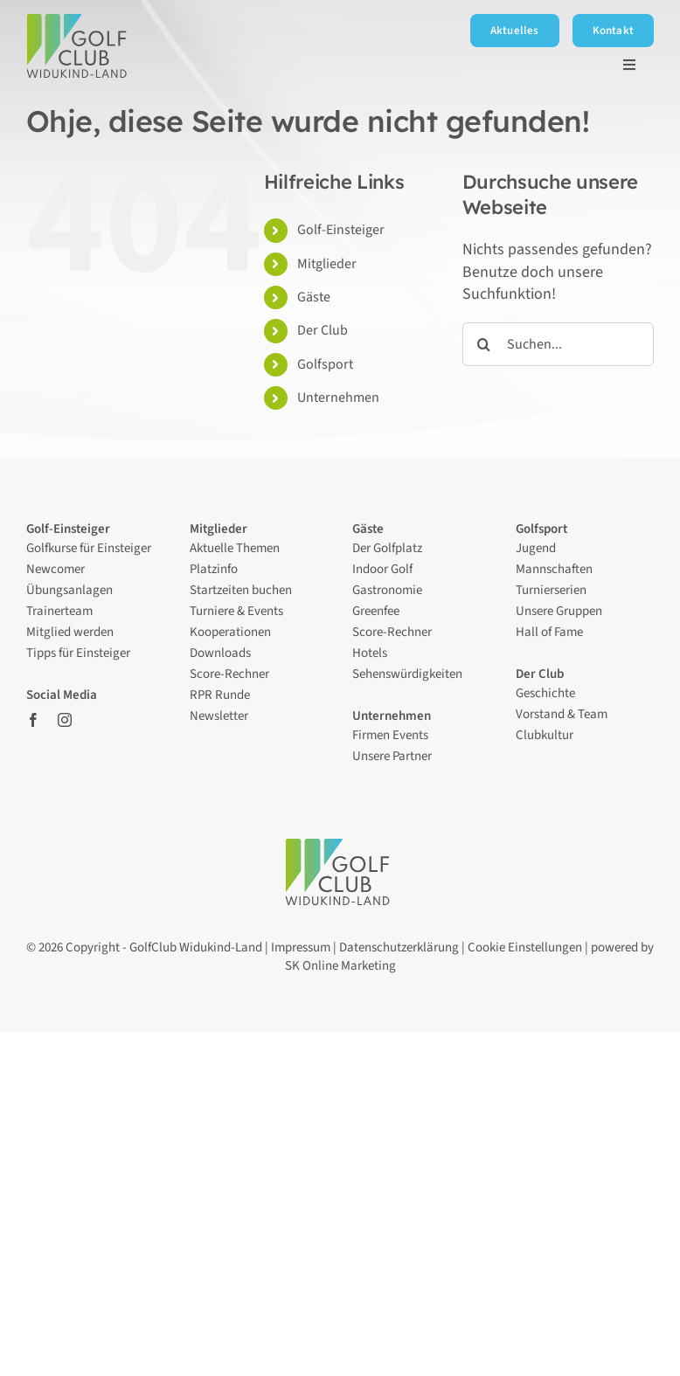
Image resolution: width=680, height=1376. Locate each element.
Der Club (323, 330)
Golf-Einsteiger (341, 229)
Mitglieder (327, 263)
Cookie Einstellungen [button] (525, 947)
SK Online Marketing (340, 966)
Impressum (300, 947)
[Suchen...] (558, 344)
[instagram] (65, 720)
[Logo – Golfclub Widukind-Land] (79, 21)
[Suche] (484, 344)
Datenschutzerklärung (399, 947)
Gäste (313, 297)
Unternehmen (338, 397)
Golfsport (325, 364)
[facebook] (33, 720)
